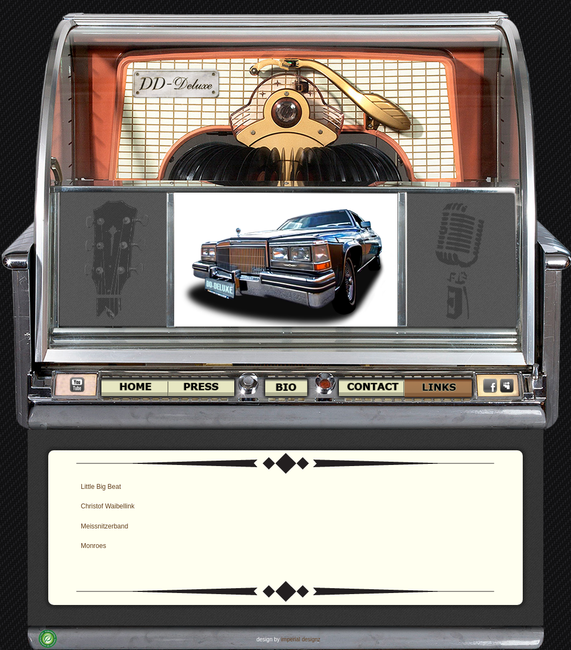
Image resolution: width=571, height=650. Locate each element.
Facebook (491, 386)
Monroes (93, 546)
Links (440, 387)
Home (133, 387)
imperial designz (300, 639)
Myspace (507, 386)
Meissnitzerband (104, 526)
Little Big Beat (101, 486)
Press (203, 387)
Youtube (77, 384)
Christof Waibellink (107, 506)
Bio (286, 387)
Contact (370, 387)
